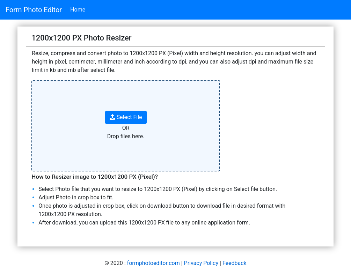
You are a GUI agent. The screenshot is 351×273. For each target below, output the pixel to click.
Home (77, 9)
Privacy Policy (201, 263)
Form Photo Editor (34, 10)
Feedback (234, 263)
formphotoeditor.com (153, 263)
